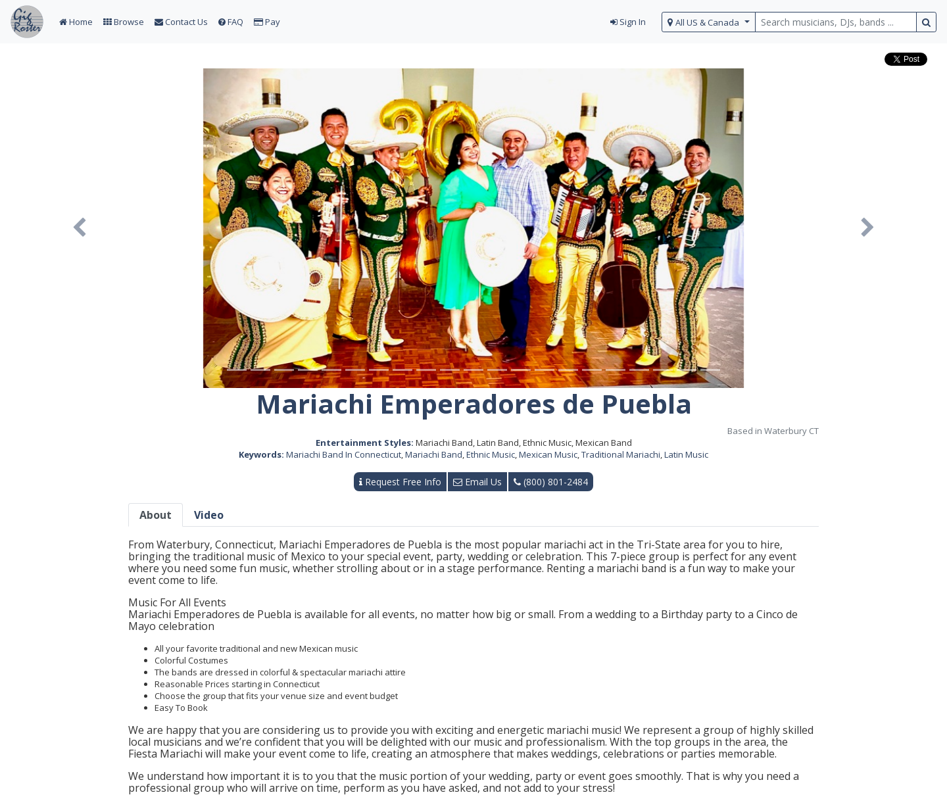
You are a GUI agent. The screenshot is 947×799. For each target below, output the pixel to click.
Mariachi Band (433, 454)
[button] (79, 228)
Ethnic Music (490, 454)
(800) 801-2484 (551, 481)
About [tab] (155, 515)
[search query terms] (836, 22)
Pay (267, 22)
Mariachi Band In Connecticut (343, 454)
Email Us (477, 481)
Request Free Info (400, 481)
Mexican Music (548, 454)
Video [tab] (209, 515)
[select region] (709, 22)
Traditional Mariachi (620, 454)
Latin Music (686, 454)
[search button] (926, 22)
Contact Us (181, 22)
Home (76, 22)
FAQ (230, 22)
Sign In (628, 22)
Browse (123, 22)
